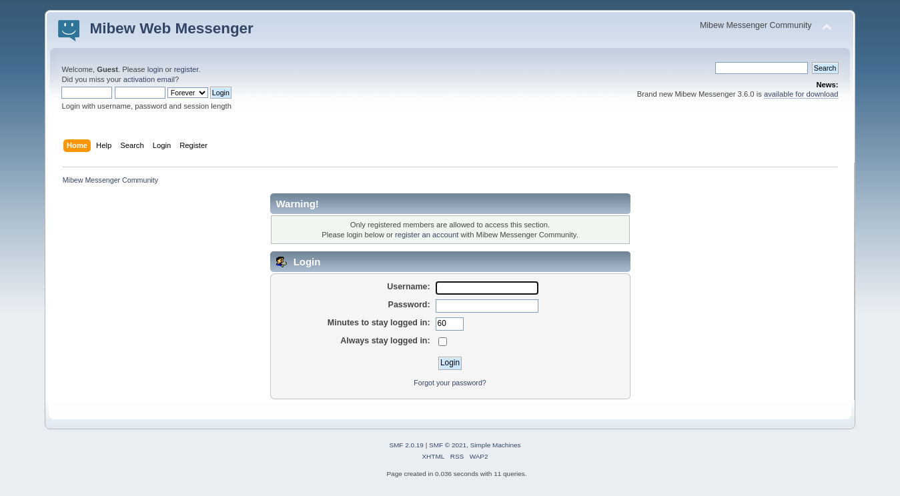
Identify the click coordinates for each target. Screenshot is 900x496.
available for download (801, 94)
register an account (426, 235)
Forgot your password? (450, 383)
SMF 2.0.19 (406, 445)
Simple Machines (495, 445)
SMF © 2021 (447, 445)
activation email (149, 79)
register (186, 69)
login (155, 69)
